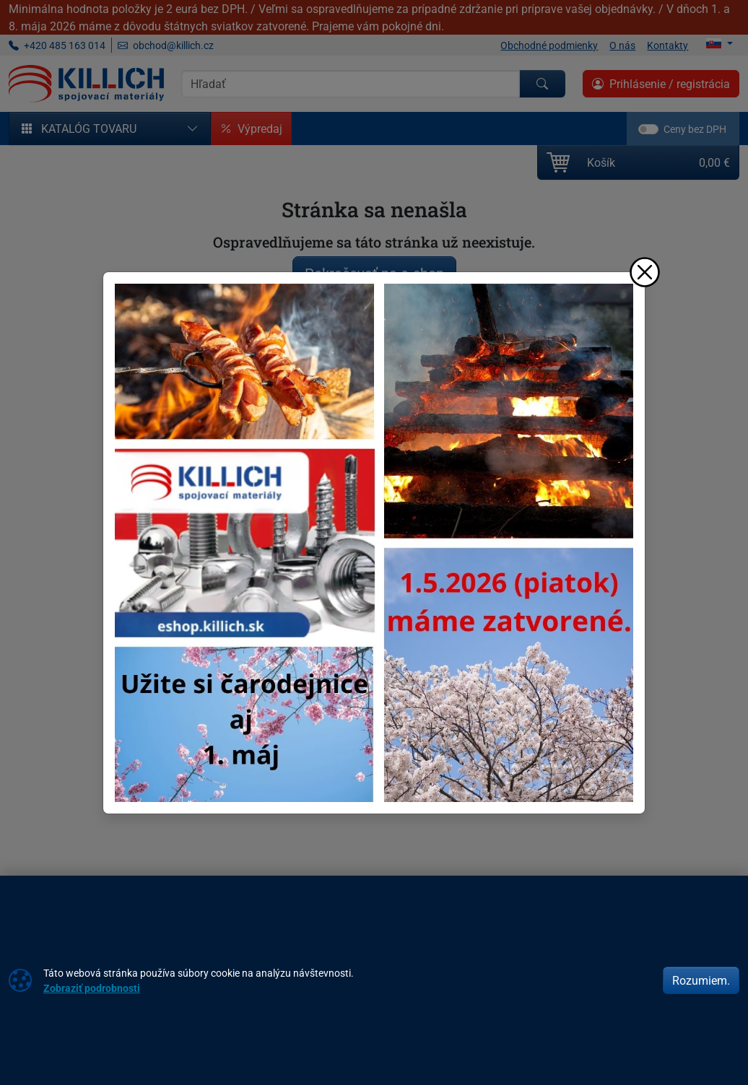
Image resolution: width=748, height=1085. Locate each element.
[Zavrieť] (645, 272)
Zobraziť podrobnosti (91, 988)
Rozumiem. (701, 980)
